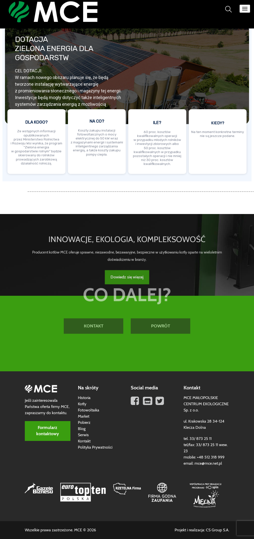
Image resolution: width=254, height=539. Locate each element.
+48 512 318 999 (210, 457)
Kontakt (84, 441)
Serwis (83, 435)
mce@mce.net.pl (208, 463)
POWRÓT (160, 303)
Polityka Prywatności (95, 447)
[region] (127, 100)
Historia (84, 398)
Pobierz (84, 423)
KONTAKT (93, 303)
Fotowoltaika (88, 410)
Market (83, 416)
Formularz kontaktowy (47, 431)
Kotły (82, 404)
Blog (82, 429)
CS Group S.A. (217, 530)
